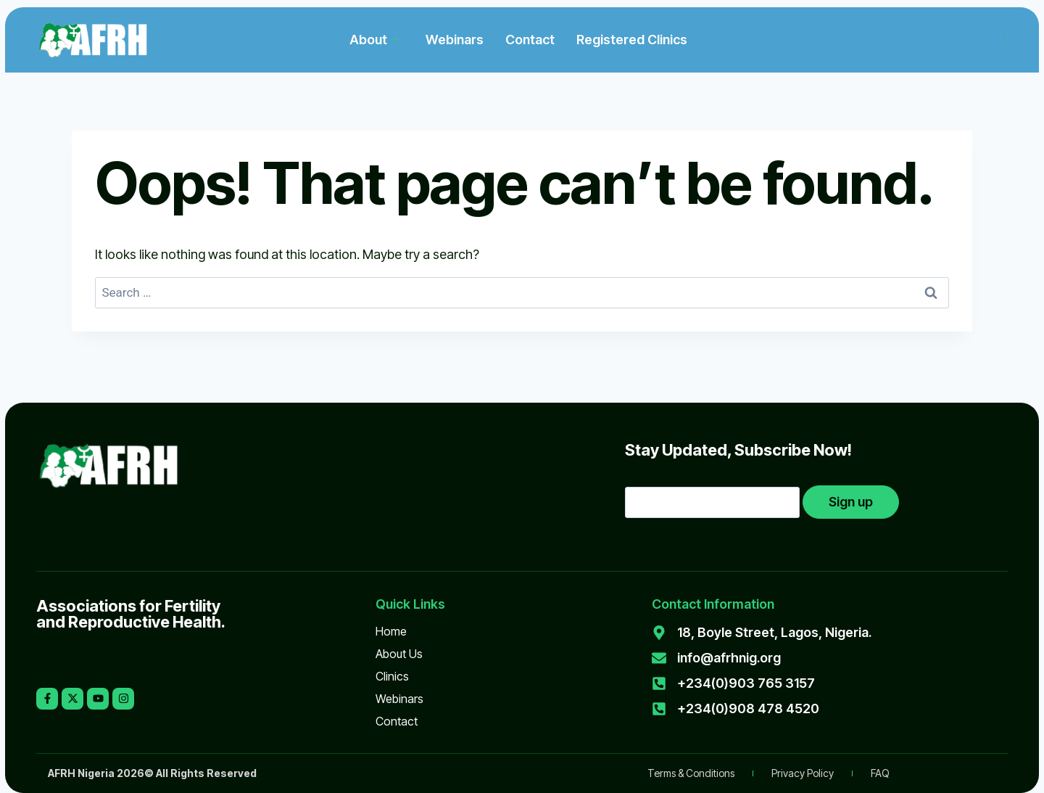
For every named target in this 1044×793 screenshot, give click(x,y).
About (374, 39)
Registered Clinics (631, 39)
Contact (530, 39)
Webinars (455, 39)
